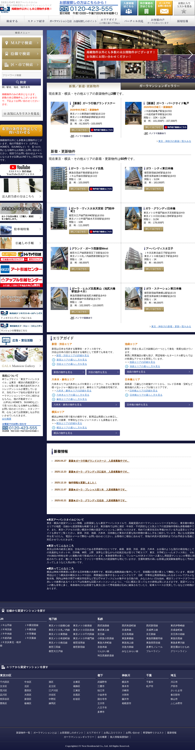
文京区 (3, 686)
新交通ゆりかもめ (180, 647)
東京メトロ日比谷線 (83, 629)
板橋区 (27, 703)
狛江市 (101, 690)
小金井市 (102, 694)
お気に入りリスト (113, 732)
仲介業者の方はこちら (146, 7)
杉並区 (76, 699)
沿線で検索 (21, 53)
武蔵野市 (102, 682)
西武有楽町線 (129, 625)
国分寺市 (102, 699)
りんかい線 (103, 651)
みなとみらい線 (130, 651)
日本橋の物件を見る (137, 404)
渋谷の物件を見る (97, 372)
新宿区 (27, 699)
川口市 (174, 682)
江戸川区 (53, 690)
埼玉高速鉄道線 (106, 655)
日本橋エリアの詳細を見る (143, 390)
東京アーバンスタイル (5, 10)
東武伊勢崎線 (178, 625)
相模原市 (126, 703)
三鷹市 (101, 686)
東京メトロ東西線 (58, 634)
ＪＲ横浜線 (30, 629)
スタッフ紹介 (36, 21)
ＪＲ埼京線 (6, 629)
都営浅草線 (79, 642)
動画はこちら (101, 130)
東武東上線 (103, 629)
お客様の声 (158, 21)
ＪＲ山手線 (6, 625)
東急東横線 (128, 638)
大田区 (27, 694)
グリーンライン (179, 651)
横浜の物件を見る (63, 433)
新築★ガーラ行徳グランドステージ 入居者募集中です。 (99, 460)
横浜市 (125, 682)
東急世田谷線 (153, 642)
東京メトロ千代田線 (83, 634)
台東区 (76, 682)
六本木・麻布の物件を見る (68, 404)
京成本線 (126, 629)
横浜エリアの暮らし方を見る (72, 427)
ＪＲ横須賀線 (31, 625)
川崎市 (125, 690)
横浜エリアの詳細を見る (69, 423)
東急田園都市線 (154, 638)
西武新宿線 (152, 625)
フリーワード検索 (21, 82)
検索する (12, 21)
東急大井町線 (105, 642)
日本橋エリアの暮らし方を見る (146, 395)
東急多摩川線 (178, 642)
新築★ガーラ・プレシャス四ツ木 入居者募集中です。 (98, 489)
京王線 (101, 634)
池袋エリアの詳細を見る (142, 362)
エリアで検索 (21, 64)
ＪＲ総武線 (6, 638)
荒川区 (3, 690)
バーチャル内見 (134, 21)
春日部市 (175, 694)
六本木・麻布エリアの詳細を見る (73, 390)
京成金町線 (176, 629)
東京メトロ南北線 (58, 642)
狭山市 (174, 699)
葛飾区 (76, 686)
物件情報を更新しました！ (83, 482)
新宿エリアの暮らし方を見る (72, 359)
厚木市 (125, 686)
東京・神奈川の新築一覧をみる (174, 141)
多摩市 (101, 712)
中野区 (52, 699)
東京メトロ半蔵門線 (83, 638)
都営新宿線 (79, 647)
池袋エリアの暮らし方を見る (145, 366)
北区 (26, 686)
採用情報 (183, 21)
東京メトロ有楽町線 (59, 638)
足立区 (52, 686)
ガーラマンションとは (61, 21)
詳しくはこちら (80, 130)
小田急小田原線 (106, 638)
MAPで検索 (21, 42)
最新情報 (171, 732)
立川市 (101, 703)
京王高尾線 (128, 634)
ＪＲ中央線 (6, 633)
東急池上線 (128, 642)
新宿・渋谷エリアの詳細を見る (72, 355)
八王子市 (102, 707)
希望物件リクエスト (153, 732)
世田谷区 (4, 699)
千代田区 (4, 682)
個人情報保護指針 (119, 737)
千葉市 (149, 682)
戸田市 (174, 686)
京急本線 (102, 647)
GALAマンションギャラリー (158, 86)
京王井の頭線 (178, 634)
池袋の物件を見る (136, 371)
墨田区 (27, 690)
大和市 (125, 694)
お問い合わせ (164, 7)
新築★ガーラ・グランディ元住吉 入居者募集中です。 (98, 500)
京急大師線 (128, 647)
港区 (51, 682)
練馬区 (52, 703)
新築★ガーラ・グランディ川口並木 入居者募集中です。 (99, 471)
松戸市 (149, 686)
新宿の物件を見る (63, 372)
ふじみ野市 (176, 703)
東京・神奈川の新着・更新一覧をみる (171, 326)
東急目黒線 (176, 638)
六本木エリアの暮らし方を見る (73, 395)
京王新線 (151, 634)
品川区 (3, 694)
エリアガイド (110, 21)
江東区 (76, 690)
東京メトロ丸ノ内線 (59, 629)
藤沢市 (125, 699)
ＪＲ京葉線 (30, 638)
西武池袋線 (103, 625)
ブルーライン (153, 651)
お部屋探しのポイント (85, 21)
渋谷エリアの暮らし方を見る (72, 364)
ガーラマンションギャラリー (79, 737)
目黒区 (76, 694)
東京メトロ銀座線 (82, 625)
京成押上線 (152, 629)
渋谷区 (52, 694)
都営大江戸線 (56, 651)
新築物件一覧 (23, 732)
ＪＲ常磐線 (30, 633)
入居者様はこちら (129, 7)
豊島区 (3, 703)
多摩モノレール (154, 647)
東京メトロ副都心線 (59, 625)
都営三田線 (54, 647)
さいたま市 (176, 690)
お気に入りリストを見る (184, 7)
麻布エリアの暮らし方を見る (72, 399)
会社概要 (6, 418)
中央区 (27, 682)
